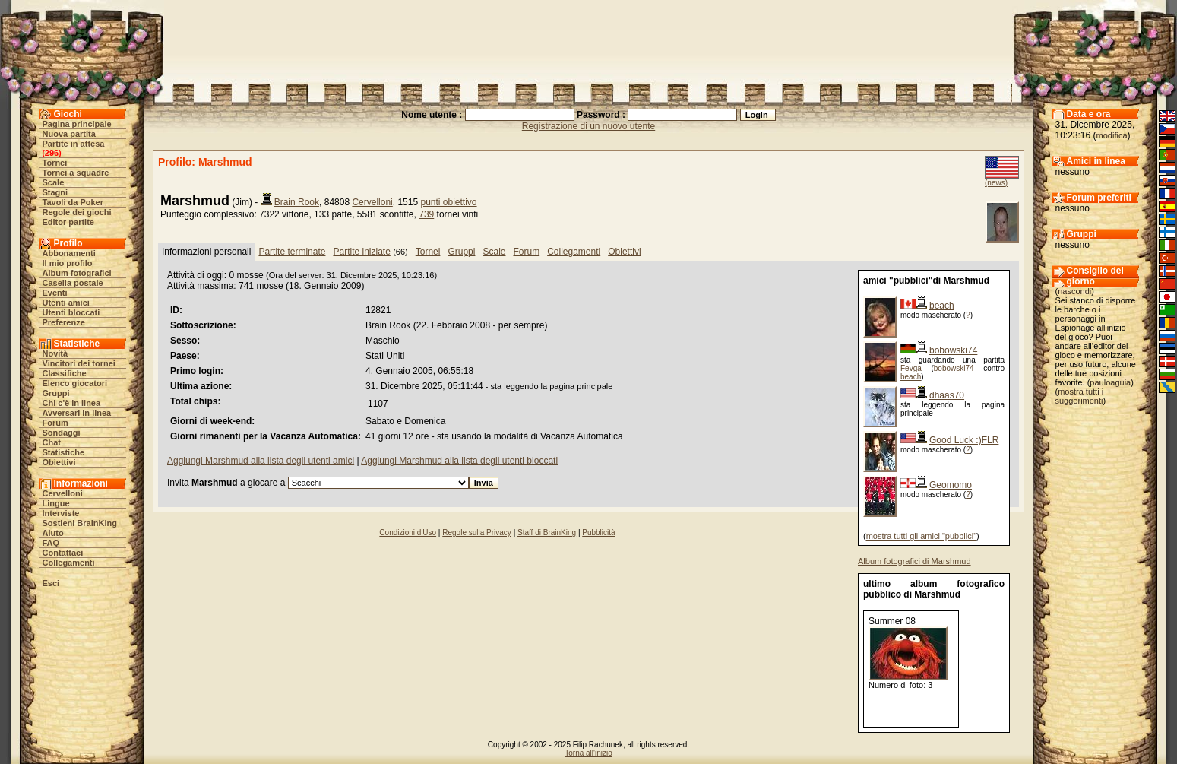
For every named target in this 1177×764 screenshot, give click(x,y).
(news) (996, 183)
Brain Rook (296, 202)
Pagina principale (77, 123)
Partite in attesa (74, 143)
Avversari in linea (77, 412)
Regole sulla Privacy (476, 532)
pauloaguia (1110, 382)
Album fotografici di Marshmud (914, 561)
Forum (55, 422)
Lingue (56, 503)
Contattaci (63, 552)
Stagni (55, 192)
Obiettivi (59, 462)
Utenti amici (66, 302)
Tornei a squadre (76, 172)
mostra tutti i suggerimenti (1079, 396)
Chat (52, 442)
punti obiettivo (448, 202)
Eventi (55, 292)
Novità (55, 353)
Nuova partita (69, 133)
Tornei (55, 162)
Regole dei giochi (77, 212)
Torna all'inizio (588, 753)
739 (426, 214)
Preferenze (64, 322)
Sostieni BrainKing (80, 523)
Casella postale (73, 282)
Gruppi (56, 393)
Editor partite (68, 222)
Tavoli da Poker (73, 202)
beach (941, 305)
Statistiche (64, 452)
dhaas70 (946, 395)
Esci (51, 583)
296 (52, 152)
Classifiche (65, 373)
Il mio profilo (68, 263)
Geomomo (950, 485)
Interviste (61, 513)
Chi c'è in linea (72, 402)
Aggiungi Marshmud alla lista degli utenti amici (260, 460)
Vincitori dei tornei (79, 363)
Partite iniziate (361, 251)
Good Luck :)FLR (963, 440)
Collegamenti (69, 562)
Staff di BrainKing (546, 532)
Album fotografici (77, 272)
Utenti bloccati (71, 312)
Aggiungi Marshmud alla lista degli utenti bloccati (459, 460)
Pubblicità (598, 532)
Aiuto (53, 532)
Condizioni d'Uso (407, 532)
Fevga (911, 368)
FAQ (51, 542)
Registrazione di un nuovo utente (588, 126)
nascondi (1074, 291)
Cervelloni (63, 493)
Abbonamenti (69, 253)
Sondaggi (62, 432)
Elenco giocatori (75, 383)
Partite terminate (291, 251)
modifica (1112, 135)
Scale (54, 182)
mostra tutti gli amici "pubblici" (921, 536)
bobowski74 (953, 350)
